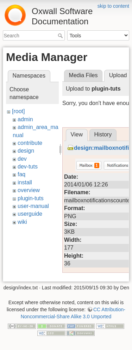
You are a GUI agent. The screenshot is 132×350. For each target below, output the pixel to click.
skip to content (113, 6)
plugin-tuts (31, 198)
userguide (30, 214)
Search (61, 35)
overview (29, 190)
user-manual (33, 206)
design (26, 151)
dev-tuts (28, 167)
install (25, 182)
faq (21, 174)
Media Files (83, 75)
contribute (30, 143)
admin (25, 119)
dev (22, 159)
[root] (18, 111)
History (103, 231)
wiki (22, 222)
